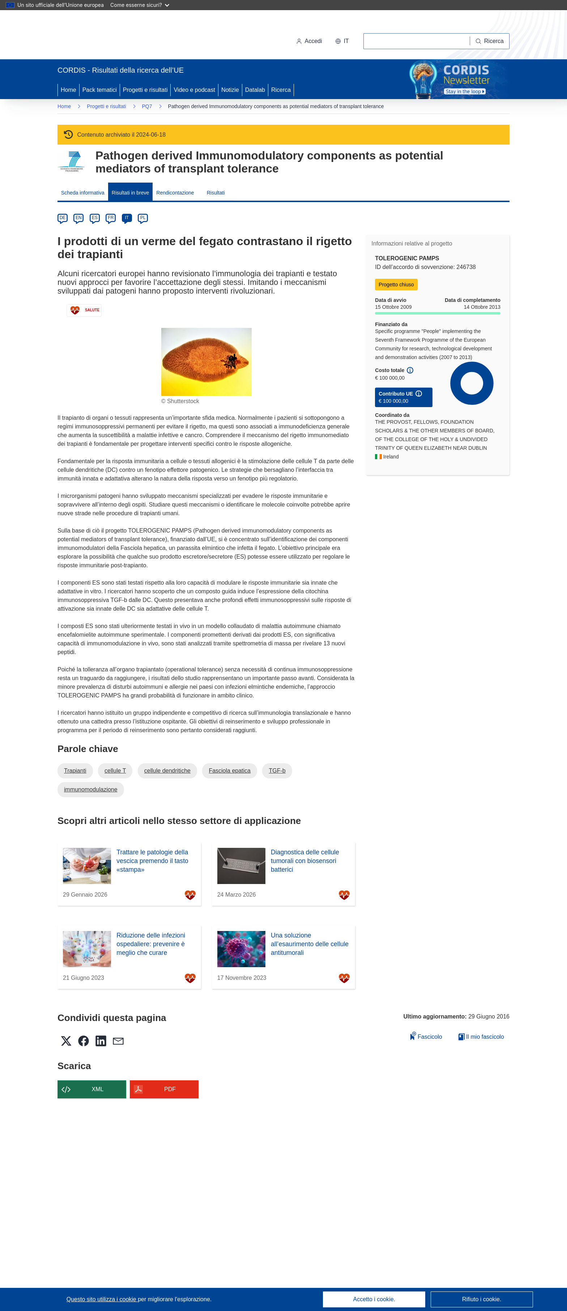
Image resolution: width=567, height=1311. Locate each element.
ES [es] (95, 217)
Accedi (309, 41)
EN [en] (79, 217)
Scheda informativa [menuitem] (83, 193)
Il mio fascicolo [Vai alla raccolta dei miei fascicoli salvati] (481, 1036)
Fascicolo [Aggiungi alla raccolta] (426, 1036)
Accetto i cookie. (374, 1299)
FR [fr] (111, 217)
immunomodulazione (91, 789)
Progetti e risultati (145, 90)
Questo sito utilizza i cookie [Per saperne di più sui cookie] (102, 1299)
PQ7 (147, 106)
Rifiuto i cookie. (482, 1299)
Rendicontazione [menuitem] (175, 193)
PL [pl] (143, 217)
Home (68, 90)
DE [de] (63, 217)
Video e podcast (194, 90)
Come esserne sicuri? (139, 5)
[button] (342, 41)
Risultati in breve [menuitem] (130, 193)
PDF (170, 1089)
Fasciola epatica (230, 771)
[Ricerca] (490, 41)
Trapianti (75, 771)
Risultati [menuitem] (216, 193)
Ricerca (281, 90)
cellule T (115, 771)
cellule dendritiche (167, 771)
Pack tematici (99, 90)
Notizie (230, 90)
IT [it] (127, 217)
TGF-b (277, 771)
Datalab (255, 90)
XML (98, 1089)
